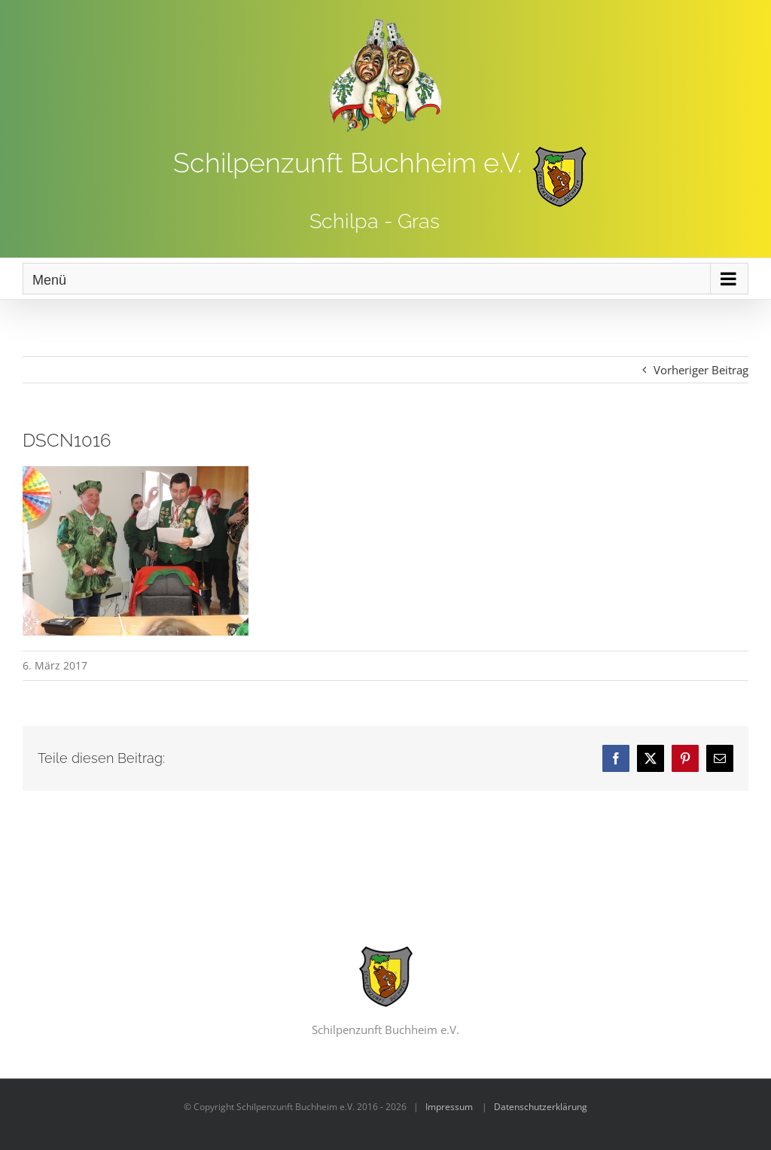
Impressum (449, 1106)
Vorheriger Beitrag (701, 369)
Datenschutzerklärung (540, 1106)
